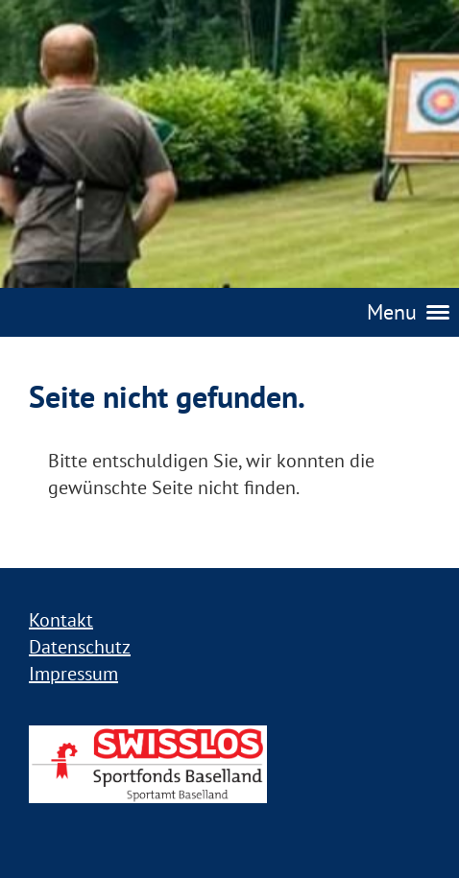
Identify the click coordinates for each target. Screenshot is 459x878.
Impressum (73, 673)
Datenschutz (80, 646)
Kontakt (61, 619)
